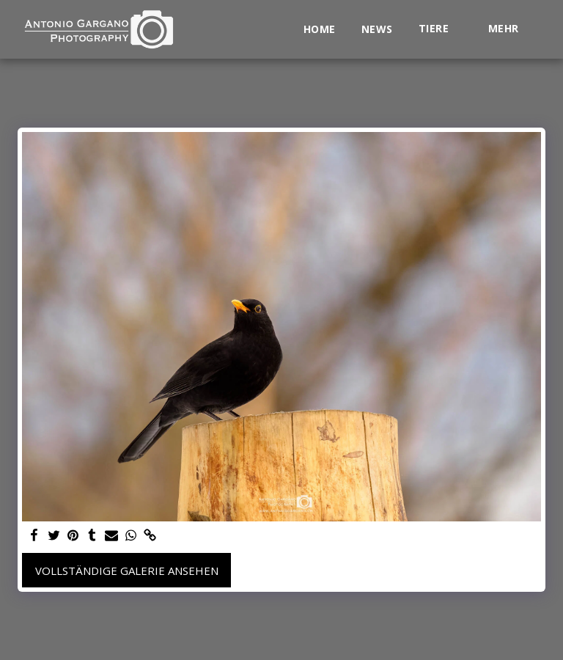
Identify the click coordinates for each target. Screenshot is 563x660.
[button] (440, 29)
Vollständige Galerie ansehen (126, 570)
